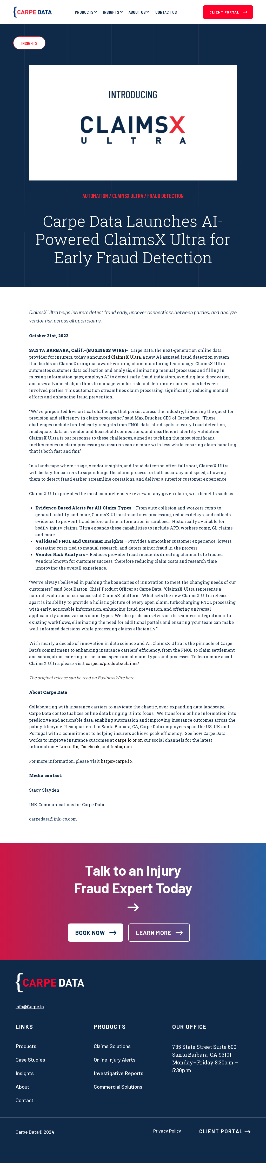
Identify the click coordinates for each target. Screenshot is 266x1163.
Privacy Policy (167, 1131)
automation (95, 195)
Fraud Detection (165, 195)
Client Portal (228, 12)
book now (90, 932)
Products (84, 12)
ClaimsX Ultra (127, 195)
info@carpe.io (30, 1006)
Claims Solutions (112, 1046)
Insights (111, 12)
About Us (137, 12)
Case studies (30, 1059)
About (22, 1086)
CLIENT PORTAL (224, 1131)
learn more (153, 932)
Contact (25, 1100)
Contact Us (166, 12)
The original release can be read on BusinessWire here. (82, 677)
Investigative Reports (118, 1073)
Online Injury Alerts (115, 1059)
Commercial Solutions (118, 1086)
